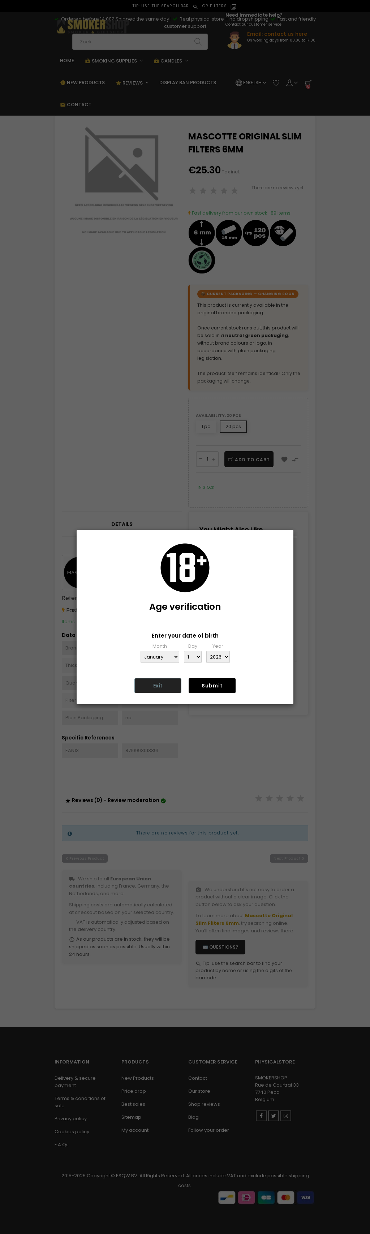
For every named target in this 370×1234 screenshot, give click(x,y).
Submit (212, 685)
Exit (158, 685)
